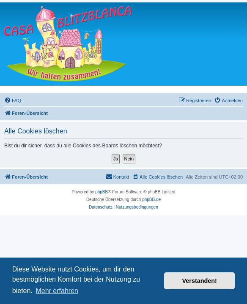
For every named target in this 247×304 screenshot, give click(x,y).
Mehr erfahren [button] (57, 290)
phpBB (101, 192)
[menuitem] (12, 100)
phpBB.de (151, 199)
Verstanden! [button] (199, 280)
